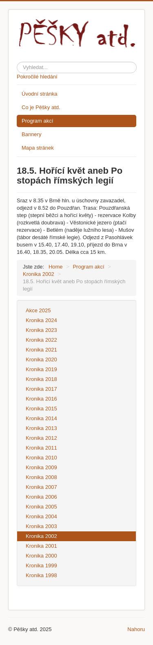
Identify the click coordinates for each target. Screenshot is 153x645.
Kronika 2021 (41, 350)
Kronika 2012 (41, 438)
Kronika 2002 (41, 536)
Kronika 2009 (41, 467)
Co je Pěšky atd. (41, 107)
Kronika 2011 (41, 448)
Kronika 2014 (41, 418)
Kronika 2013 (41, 428)
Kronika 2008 (41, 477)
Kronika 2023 (41, 330)
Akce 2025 (38, 310)
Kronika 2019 (41, 369)
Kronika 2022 (41, 340)
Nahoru (136, 629)
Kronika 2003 (41, 526)
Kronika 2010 (41, 458)
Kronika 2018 (41, 379)
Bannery (31, 134)
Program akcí (37, 121)
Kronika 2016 (41, 399)
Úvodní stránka (39, 94)
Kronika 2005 (41, 507)
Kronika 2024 (41, 320)
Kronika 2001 (41, 546)
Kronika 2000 (41, 556)
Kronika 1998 (41, 575)
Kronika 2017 (41, 389)
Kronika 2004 (41, 516)
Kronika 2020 (41, 359)
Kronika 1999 (41, 565)
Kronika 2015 (41, 408)
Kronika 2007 (41, 487)
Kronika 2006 (41, 497)
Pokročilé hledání (37, 77)
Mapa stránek (38, 148)
